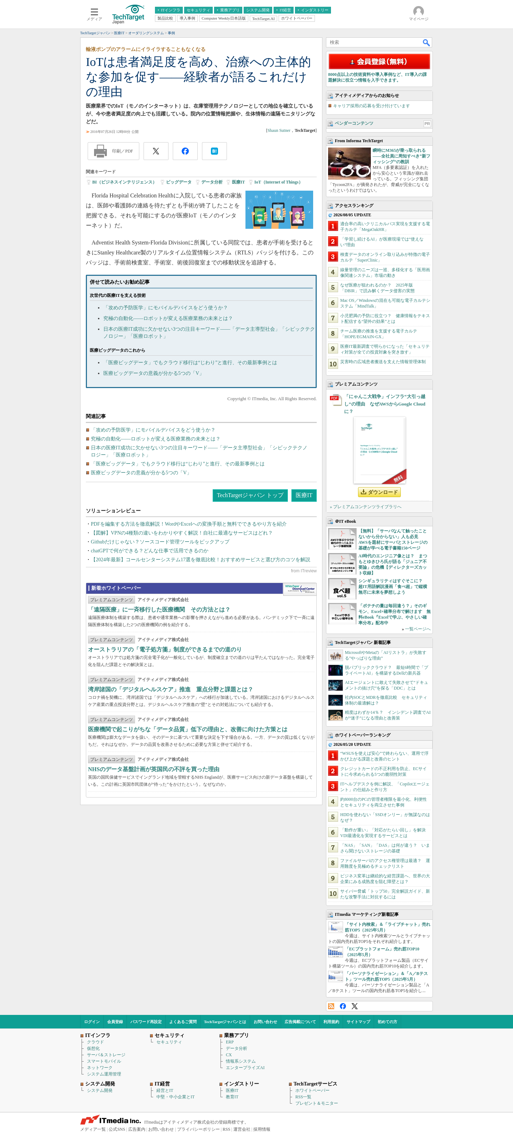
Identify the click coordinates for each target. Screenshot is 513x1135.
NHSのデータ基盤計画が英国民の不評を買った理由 (153, 769)
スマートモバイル (104, 1061)
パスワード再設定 (146, 1022)
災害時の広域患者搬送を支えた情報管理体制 (383, 361)
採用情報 (261, 1129)
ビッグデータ (179, 182)
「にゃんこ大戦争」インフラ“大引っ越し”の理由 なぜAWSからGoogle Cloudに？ (384, 404)
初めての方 (387, 1022)
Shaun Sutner (279, 130)
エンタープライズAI (245, 1067)
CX (229, 1054)
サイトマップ (358, 1022)
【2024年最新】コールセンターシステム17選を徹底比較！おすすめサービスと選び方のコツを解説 (200, 559)
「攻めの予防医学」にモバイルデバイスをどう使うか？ (165, 307)
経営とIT (164, 1090)
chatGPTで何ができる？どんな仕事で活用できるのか (149, 550)
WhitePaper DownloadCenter (300, 589)
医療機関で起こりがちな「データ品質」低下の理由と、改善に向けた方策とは (187, 729)
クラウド (95, 1041)
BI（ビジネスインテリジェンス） (124, 182)
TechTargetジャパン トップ (250, 495)
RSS (331, 1006)
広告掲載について (300, 1022)
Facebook (343, 1006)
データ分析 (212, 182)
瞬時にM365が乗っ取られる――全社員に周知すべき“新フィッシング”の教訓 (401, 156)
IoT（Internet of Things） (278, 182)
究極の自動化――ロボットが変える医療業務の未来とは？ (168, 318)
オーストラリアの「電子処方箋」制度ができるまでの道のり (165, 649)
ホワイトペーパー (312, 1090)
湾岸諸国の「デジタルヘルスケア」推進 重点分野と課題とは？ (170, 689)
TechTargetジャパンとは (225, 1022)
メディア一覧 (93, 1129)
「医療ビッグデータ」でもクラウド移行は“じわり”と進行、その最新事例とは (190, 362)
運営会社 (241, 1129)
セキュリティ (169, 1041)
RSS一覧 (303, 1096)
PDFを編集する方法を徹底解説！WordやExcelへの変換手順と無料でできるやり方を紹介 (189, 524)
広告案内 (136, 1129)
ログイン (92, 1022)
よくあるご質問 (183, 1022)
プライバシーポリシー (198, 1129)
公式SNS (117, 1129)
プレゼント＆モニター (316, 1103)
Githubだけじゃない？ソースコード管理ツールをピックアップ (160, 542)
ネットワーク (100, 1067)
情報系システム (241, 1061)
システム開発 (100, 1090)
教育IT (232, 1096)
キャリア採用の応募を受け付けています (371, 105)
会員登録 (115, 1022)
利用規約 (331, 1022)
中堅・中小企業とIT (175, 1096)
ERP (230, 1041)
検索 (426, 42)
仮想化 (93, 1048)
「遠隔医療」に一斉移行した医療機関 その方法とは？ (159, 610)
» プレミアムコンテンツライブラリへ (365, 506)
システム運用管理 (104, 1074)
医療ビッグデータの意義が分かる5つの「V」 (153, 373)
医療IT (238, 182)
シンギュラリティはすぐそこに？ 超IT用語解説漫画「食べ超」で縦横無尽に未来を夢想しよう (392, 586)
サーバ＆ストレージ (106, 1054)
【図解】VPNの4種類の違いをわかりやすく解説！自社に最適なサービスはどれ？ (182, 533)
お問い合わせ (265, 1022)
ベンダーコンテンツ (354, 123)
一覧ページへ (418, 628)
